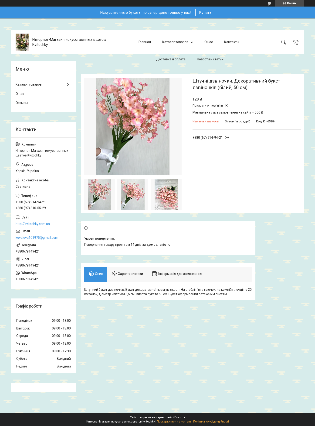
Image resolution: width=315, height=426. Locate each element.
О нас (208, 42)
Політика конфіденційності (211, 421)
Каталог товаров (175, 42)
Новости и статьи (210, 59)
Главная (145, 42)
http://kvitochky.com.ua (33, 224)
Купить (205, 12)
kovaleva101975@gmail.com (37, 237)
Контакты (231, 42)
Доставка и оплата (171, 59)
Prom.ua (179, 417)
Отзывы (22, 103)
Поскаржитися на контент (174, 421)
